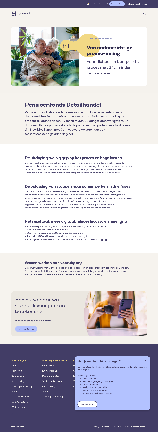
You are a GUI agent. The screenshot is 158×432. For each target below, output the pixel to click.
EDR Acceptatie (19, 401)
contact (119, 13)
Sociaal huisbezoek (52, 381)
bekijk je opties (87, 404)
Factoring (16, 370)
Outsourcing (17, 376)
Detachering (17, 381)
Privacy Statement (101, 427)
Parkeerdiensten (51, 376)
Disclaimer (117, 427)
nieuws (74, 13)
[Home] (21, 14)
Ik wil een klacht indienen (135, 427)
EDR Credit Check (20, 396)
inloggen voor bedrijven (137, 4)
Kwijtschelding (49, 370)
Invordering (48, 365)
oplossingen (59, 13)
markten (41, 13)
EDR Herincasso (19, 407)
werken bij (106, 13)
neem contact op (26, 329)
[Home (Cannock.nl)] (12, 414)
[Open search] (144, 13)
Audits (14, 391)
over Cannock (90, 13)
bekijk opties (117, 4)
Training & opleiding (21, 386)
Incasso (15, 365)
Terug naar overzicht (99, 38)
